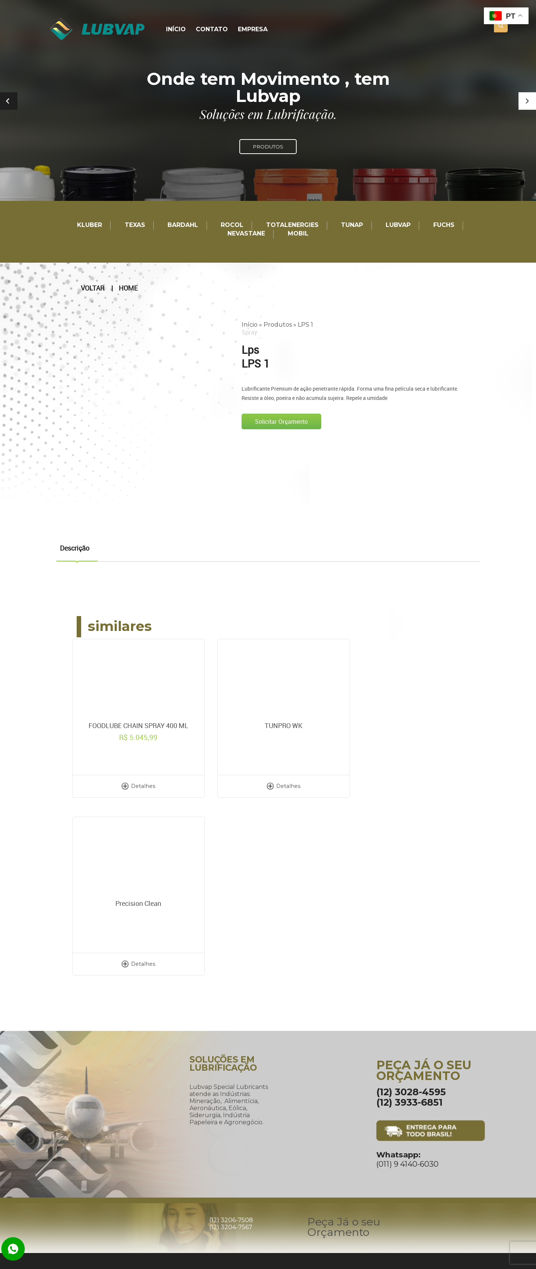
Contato (211, 29)
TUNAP (352, 225)
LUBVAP (398, 225)
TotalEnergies (292, 225)
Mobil (298, 234)
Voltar (92, 288)
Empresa (252, 29)
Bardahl (183, 225)
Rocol (232, 225)
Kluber (89, 225)
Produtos (278, 324)
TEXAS (135, 225)
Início (176, 29)
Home (128, 288)
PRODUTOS (268, 147)
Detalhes (137, 785)
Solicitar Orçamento (281, 421)
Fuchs (443, 225)
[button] (527, 101)
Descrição (74, 548)
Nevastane (246, 234)
